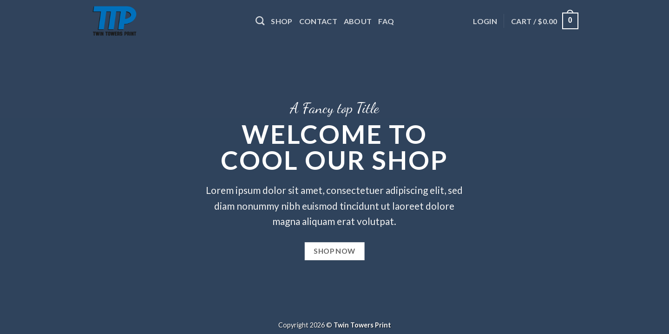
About (358, 21)
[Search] (260, 21)
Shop (281, 21)
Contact (318, 21)
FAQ (386, 21)
